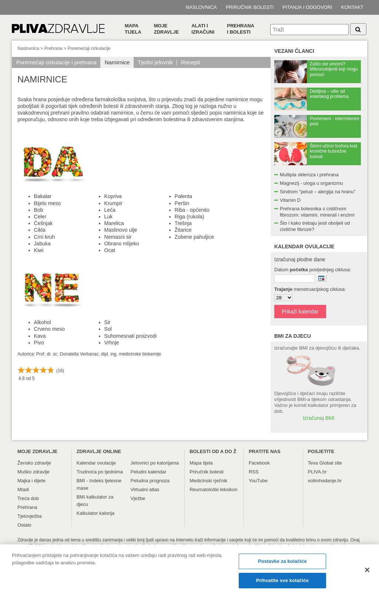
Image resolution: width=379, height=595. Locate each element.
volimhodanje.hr (325, 480)
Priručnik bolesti (250, 7)
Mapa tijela (133, 29)
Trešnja (183, 223)
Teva (313, 463)
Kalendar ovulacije (96, 463)
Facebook (259, 463)
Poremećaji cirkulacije (88, 48)
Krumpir (113, 203)
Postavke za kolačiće (282, 565)
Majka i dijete (31, 480)
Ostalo (24, 525)
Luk (108, 217)
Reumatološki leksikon (213, 489)
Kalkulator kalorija (96, 513)
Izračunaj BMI (319, 418)
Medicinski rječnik (208, 480)
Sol (108, 329)
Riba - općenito (192, 210)
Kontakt (352, 7)
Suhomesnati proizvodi (130, 336)
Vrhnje (111, 343)
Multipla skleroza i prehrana (309, 174)
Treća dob (28, 498)
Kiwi (39, 250)
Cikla (40, 230)
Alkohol (42, 322)
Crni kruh (44, 237)
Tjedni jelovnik (155, 62)
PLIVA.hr (317, 472)
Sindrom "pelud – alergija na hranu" (317, 191)
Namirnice (117, 62)
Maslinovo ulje (120, 230)
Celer (40, 217)
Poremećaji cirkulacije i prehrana (56, 62)
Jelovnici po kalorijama (155, 463)
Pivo (39, 343)
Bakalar (42, 196)
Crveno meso (49, 329)
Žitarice (183, 230)
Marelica (114, 223)
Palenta (183, 196)
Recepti (190, 62)
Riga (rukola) (189, 217)
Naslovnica (201, 7)
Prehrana (53, 48)
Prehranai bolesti (240, 29)
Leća (109, 210)
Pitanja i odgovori (307, 7)
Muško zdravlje (33, 472)
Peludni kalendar (149, 472)
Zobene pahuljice (194, 237)
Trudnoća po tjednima (100, 472)
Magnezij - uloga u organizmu (311, 183)
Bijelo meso (47, 203)
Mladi (23, 489)
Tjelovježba (29, 516)
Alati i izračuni (202, 29)
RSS (254, 472)
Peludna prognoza (150, 480)
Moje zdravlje (166, 29)
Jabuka (42, 243)
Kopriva (113, 196)
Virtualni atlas (145, 489)
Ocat (109, 250)
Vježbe (138, 498)
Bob (38, 210)
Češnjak (43, 223)
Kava (40, 336)
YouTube (258, 480)
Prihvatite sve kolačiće (282, 584)
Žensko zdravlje (34, 463)
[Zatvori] (367, 574)
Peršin (182, 203)
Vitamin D (290, 200)
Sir (107, 322)
